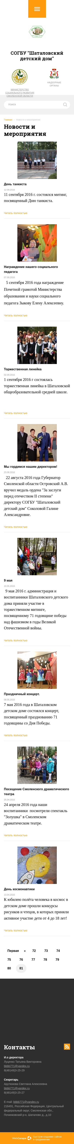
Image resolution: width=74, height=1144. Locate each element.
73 (46, 950)
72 (34, 950)
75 (9, 959)
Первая (13, 950)
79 (57, 959)
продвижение (42, 1139)
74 (58, 950)
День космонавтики (19, 889)
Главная (8, 120)
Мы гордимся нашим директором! (30, 466)
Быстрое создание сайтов (47, 1136)
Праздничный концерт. (22, 694)
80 (9, 968)
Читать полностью (15, 213)
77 (33, 959)
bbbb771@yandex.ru (17, 1066)
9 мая (8, 580)
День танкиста (15, 184)
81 (21, 968)
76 (21, 959)
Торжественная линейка (23, 369)
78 (45, 959)
